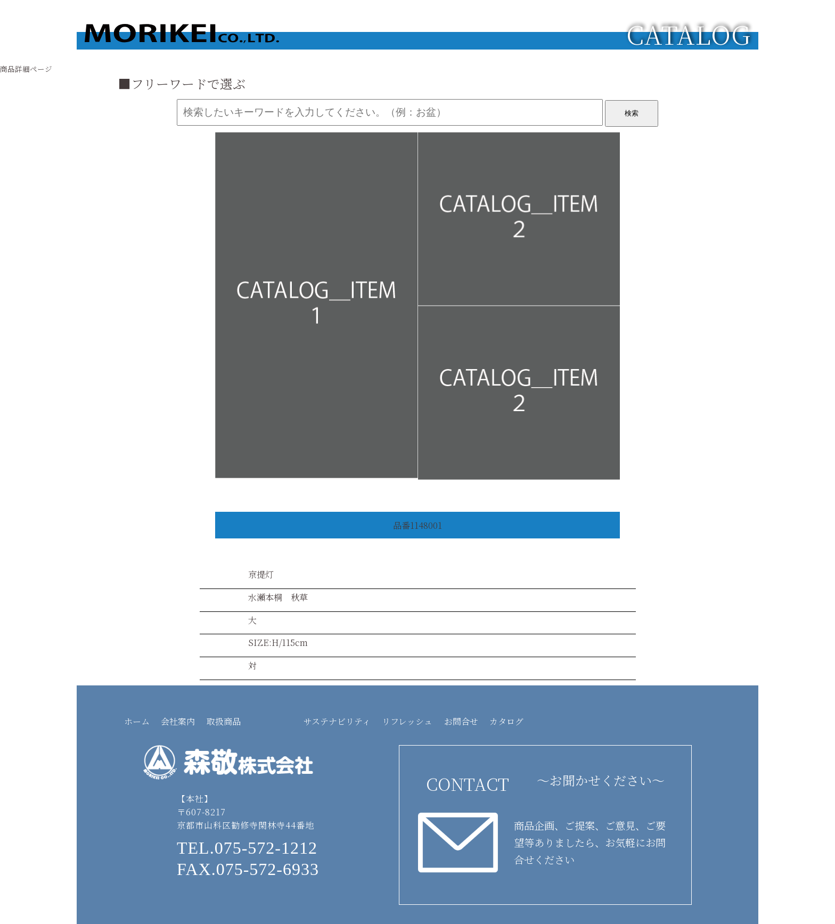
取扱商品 (224, 721)
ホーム (137, 721)
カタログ (506, 721)
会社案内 (178, 721)
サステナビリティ (337, 721)
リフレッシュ (407, 721)
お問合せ (461, 721)
